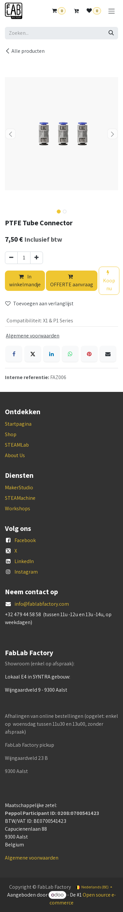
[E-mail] (108, 354)
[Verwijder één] (11, 258)
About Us (15, 455)
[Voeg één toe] (36, 258)
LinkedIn (24, 561)
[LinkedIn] (51, 354)
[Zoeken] (111, 33)
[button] (10, 134)
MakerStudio (19, 487)
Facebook (25, 540)
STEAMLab (17, 444)
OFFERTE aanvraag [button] (71, 281)
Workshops (17, 508)
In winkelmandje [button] (25, 280)
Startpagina (18, 423)
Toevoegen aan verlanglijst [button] (39, 303)
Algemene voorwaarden (31, 857)
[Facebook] (14, 354)
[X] (33, 354)
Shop (10, 434)
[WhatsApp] (70, 354)
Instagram (26, 571)
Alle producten (25, 51)
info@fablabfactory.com (41, 603)
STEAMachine (20, 498)
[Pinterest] (89, 354)
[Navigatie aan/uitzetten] (111, 11)
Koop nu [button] (109, 281)
